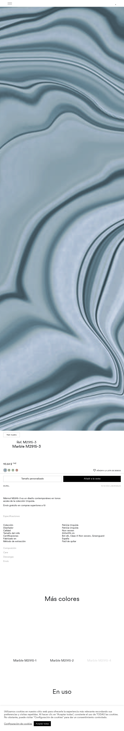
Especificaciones (11, 516)
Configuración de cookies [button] (18, 723)
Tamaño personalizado (32, 478)
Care (5, 552)
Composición (9, 548)
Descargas (8, 556)
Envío (6, 561)
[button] (118, 216)
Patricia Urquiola (70, 525)
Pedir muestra (11, 435)
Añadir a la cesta (92, 478)
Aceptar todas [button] (42, 723)
